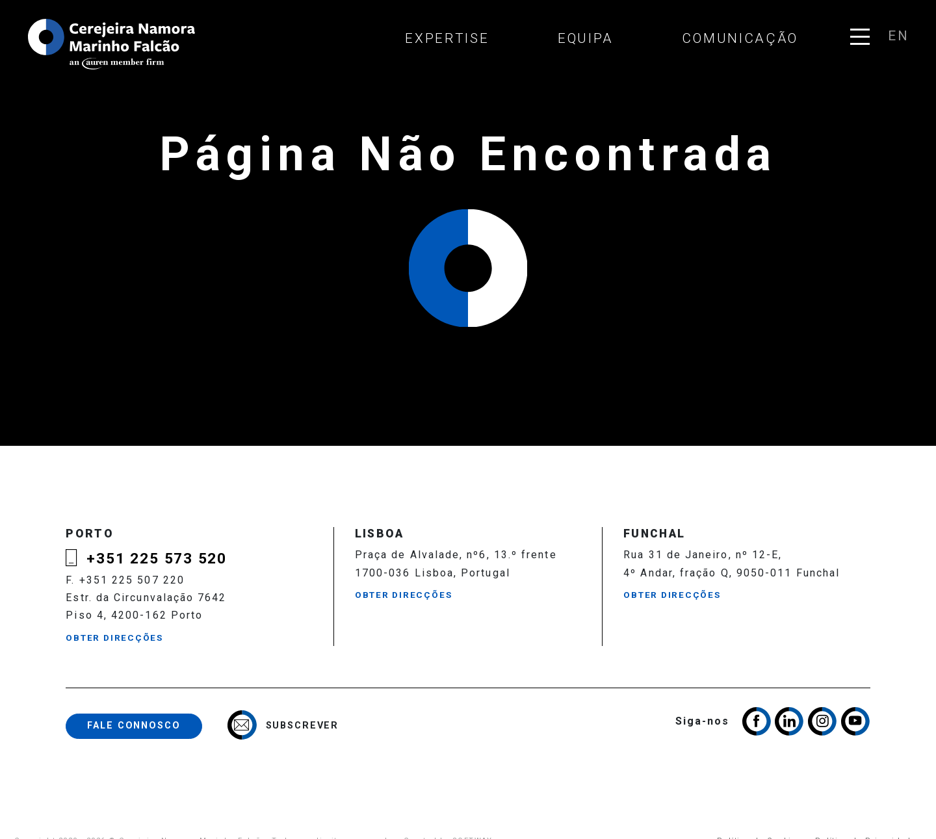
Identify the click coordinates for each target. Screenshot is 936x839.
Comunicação (740, 38)
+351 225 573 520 (156, 558)
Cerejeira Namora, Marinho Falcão (112, 44)
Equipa (586, 38)
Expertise (447, 38)
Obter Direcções (114, 637)
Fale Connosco (133, 725)
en (897, 36)
